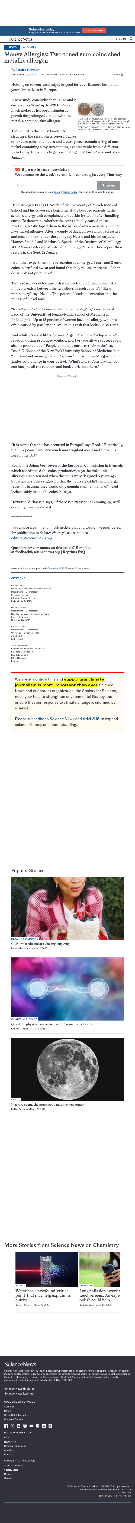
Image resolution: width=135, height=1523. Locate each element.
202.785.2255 (124, 1492)
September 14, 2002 (57, 568)
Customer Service (13, 1419)
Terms (57, 192)
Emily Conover (21, 1028)
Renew (7, 1410)
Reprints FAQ (74, 552)
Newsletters (10, 1441)
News (12, 47)
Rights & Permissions (15, 1445)
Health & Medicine (24, 938)
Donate (8, 1474)
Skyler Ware (88, 1305)
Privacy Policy (70, 192)
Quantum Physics (24, 1019)
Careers (8, 1478)
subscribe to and (63, 718)
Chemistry (29, 47)
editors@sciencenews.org (31, 538)
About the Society (13, 1465)
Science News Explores (19, 1388)
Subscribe (9, 1406)
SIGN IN (121, 39)
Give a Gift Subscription (16, 1415)
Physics (20, 1286)
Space (15, 1099)
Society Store (11, 1469)
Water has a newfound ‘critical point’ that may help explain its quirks (43, 1295)
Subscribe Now (94, 31)
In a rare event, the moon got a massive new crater (47, 1104)
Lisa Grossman (21, 1109)
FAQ (6, 1437)
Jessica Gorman (27, 70)
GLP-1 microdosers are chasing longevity (40, 944)
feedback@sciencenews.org (37, 552)
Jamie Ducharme (22, 948)
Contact (8, 1454)
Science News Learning (19, 1393)
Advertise (9, 1450)
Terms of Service (107, 1495)
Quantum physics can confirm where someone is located (52, 1024)
